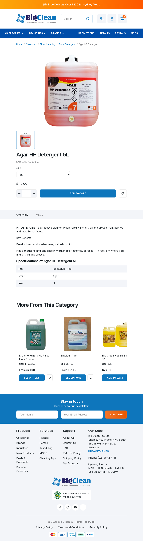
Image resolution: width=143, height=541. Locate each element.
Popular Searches (22, 469)
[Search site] (87, 18)
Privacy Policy (44, 527)
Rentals (44, 443)
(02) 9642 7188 (107, 457)
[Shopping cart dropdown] (122, 18)
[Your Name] (37, 415)
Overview (22, 214)
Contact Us (69, 443)
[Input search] (72, 18)
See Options (32, 377)
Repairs (44, 437)
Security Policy (98, 527)
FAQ (65, 448)
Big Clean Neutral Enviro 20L (117, 357)
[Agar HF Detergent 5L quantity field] (26, 193)
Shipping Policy (72, 458)
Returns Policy (72, 453)
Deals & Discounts (22, 460)
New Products (25, 453)
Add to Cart (78, 193)
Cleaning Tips (48, 458)
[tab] (22, 214)
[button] (111, 18)
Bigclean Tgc (68, 355)
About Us (69, 437)
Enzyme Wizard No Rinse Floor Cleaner (34, 357)
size (18, 168)
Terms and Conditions (71, 527)
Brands (20, 443)
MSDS (39, 214)
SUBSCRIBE (116, 414)
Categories (22, 437)
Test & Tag (46, 448)
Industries (22, 448)
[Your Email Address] (82, 415)
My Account (70, 463)
